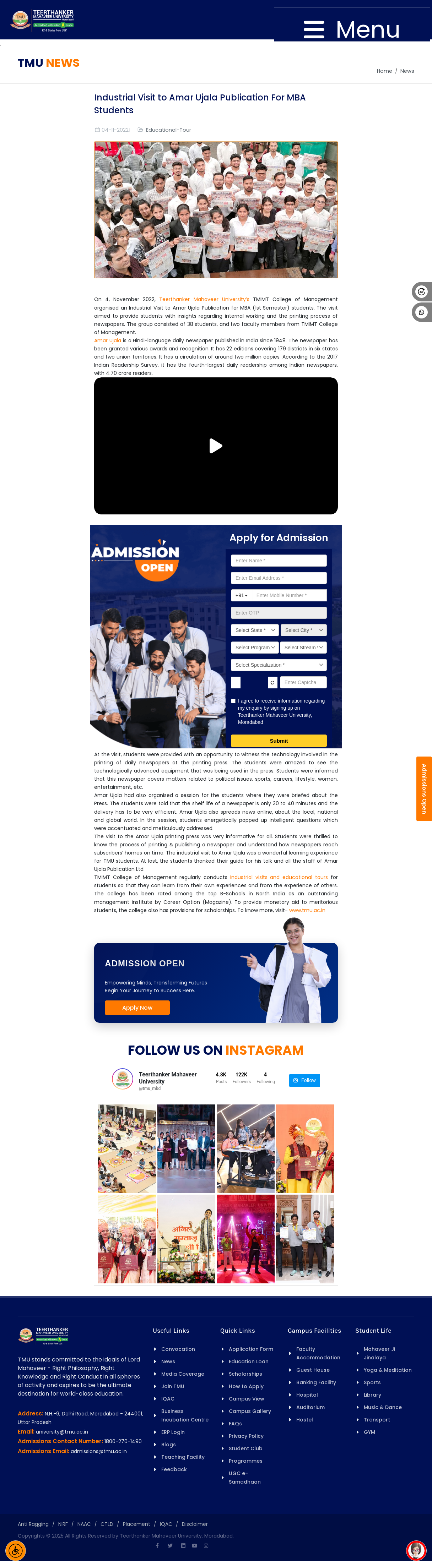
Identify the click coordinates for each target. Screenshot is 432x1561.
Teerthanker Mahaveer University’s (204, 299)
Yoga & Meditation (388, 1370)
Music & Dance (383, 1407)
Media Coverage (182, 1373)
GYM (369, 1432)
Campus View (246, 1398)
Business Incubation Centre (185, 1415)
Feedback (174, 1469)
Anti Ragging (33, 1524)
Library (372, 1394)
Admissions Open (424, 789)
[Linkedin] (183, 1545)
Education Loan (249, 1361)
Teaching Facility (183, 1457)
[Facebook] (157, 1545)
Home (384, 71)
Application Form (251, 1349)
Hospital (307, 1394)
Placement (136, 1524)
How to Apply (246, 1386)
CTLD (107, 1524)
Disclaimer (195, 1524)
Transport (377, 1419)
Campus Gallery (250, 1411)
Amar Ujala (107, 340)
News (407, 71)
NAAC (84, 1524)
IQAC (167, 1398)
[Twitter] (170, 1545)
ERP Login (173, 1432)
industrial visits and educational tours (279, 877)
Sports (372, 1382)
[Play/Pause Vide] (216, 446)
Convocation (178, 1349)
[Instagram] (206, 1545)
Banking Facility (316, 1382)
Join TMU (172, 1386)
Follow (304, 1080)
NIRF (63, 1524)
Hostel (304, 1419)
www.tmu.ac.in (307, 910)
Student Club (246, 1448)
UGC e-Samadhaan (245, 1477)
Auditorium (310, 1407)
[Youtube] (194, 1545)
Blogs (168, 1444)
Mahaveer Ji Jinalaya (379, 1353)
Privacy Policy (246, 1436)
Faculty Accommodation (318, 1353)
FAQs (235, 1423)
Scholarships (245, 1373)
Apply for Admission (279, 538)
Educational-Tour (168, 129)
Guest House (313, 1370)
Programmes (246, 1460)
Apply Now (137, 1008)
